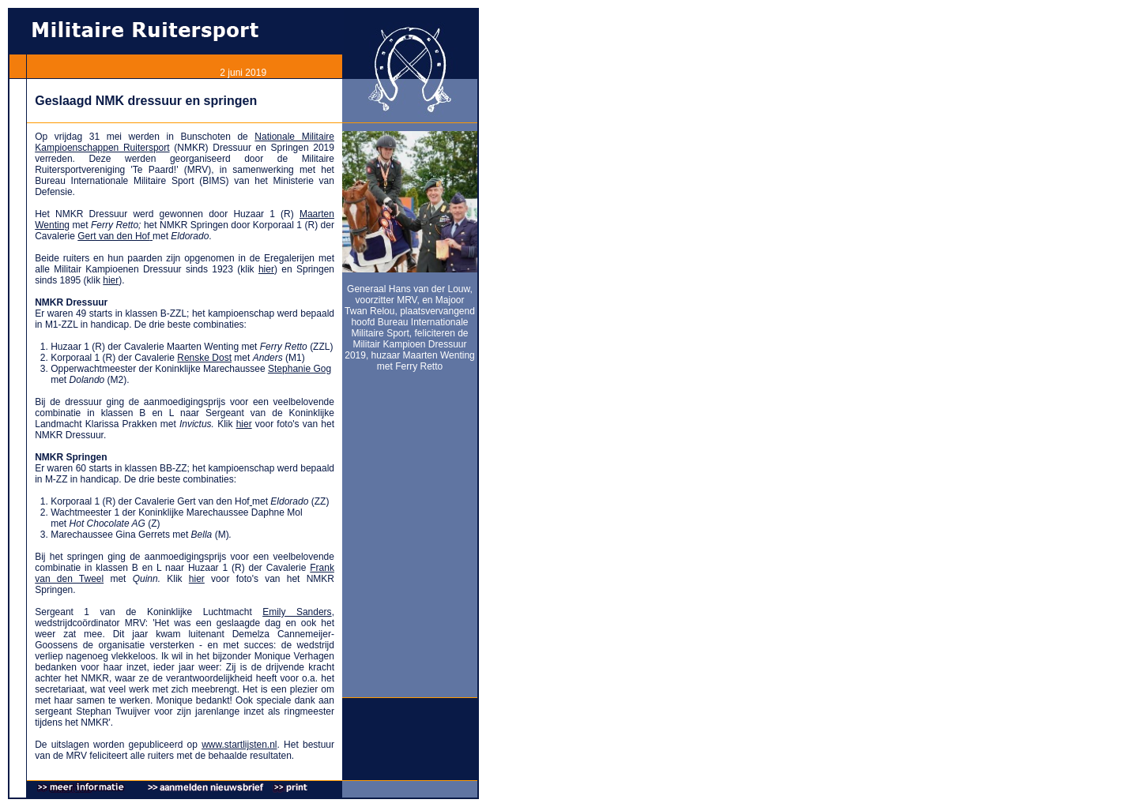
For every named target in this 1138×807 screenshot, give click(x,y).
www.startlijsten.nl (239, 744)
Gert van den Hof (113, 236)
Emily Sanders (296, 611)
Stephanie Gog (299, 368)
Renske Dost (204, 357)
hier (266, 269)
